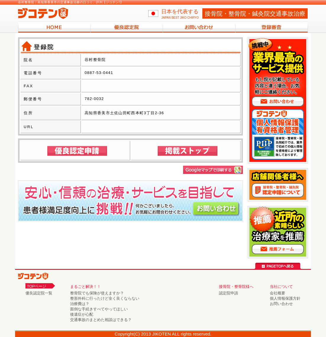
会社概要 (277, 293)
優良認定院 (127, 27)
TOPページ (36, 286)
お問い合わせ (199, 27)
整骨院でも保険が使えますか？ (97, 293)
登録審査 (271, 27)
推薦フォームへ (278, 249)
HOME (54, 27)
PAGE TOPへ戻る (277, 266)
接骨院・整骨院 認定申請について (278, 190)
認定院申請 (228, 293)
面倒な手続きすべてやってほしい (99, 309)
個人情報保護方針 (285, 298)
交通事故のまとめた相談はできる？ (101, 319)
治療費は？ (79, 303)
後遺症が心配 (81, 314)
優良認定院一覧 (38, 293)
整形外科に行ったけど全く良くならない (104, 298)
